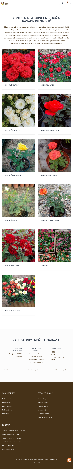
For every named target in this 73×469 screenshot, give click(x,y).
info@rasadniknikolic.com (10, 434)
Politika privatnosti (8, 445)
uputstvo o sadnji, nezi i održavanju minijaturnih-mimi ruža (43, 43)
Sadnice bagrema (43, 399)
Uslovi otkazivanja (8, 449)
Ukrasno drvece (43, 406)
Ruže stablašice (7, 399)
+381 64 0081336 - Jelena (11, 438)
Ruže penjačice (7, 410)
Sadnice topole (43, 403)
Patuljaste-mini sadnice (45, 417)
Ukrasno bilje (42, 410)
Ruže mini (5, 414)
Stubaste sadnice (44, 414)
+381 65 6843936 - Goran (11, 442)
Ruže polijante (7, 406)
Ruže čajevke (6, 403)
